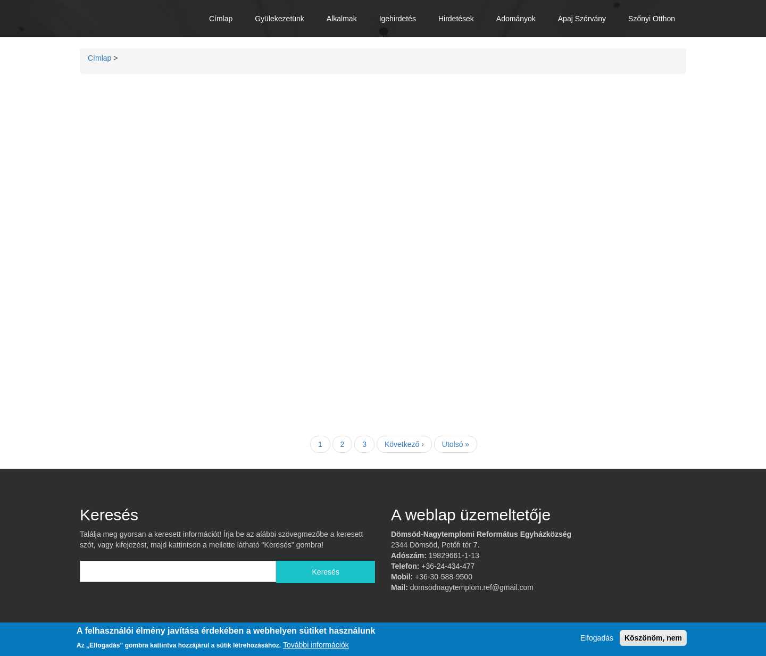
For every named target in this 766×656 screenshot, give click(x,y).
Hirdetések (456, 18)
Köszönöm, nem (653, 638)
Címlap (220, 18)
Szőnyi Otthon (651, 18)
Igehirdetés (397, 18)
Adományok (516, 18)
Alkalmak (342, 18)
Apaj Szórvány (582, 18)
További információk (316, 645)
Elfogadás (596, 638)
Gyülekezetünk (279, 18)
